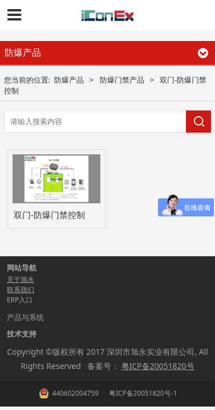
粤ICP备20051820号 (157, 365)
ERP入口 (20, 300)
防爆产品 (69, 80)
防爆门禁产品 (122, 80)
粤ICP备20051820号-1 (142, 392)
